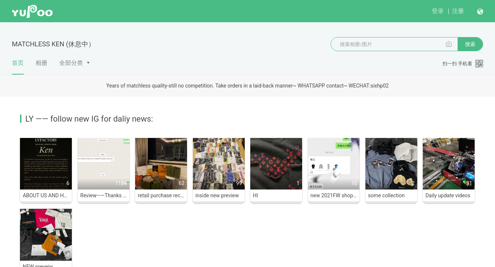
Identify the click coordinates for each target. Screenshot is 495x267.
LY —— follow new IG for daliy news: (89, 118)
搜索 (470, 44)
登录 (438, 10)
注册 (458, 10)
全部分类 (71, 62)
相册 (41, 62)
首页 (18, 66)
